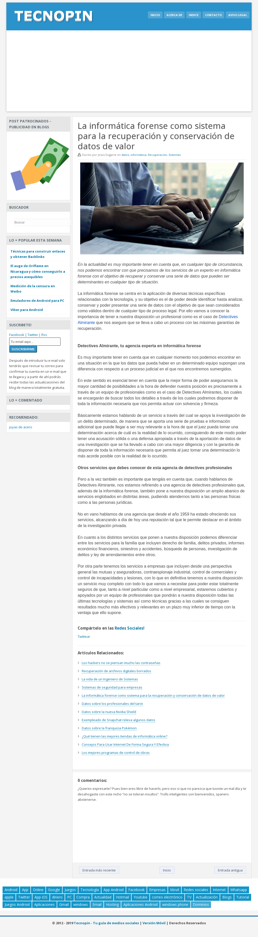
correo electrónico (167, 897)
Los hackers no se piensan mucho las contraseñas (121, 662)
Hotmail (122, 897)
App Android (113, 889)
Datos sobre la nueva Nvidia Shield (109, 711)
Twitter (33, 334)
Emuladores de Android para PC (37, 300)
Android (11, 889)
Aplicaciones (44, 904)
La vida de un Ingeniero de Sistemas (110, 679)
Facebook (16, 334)
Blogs (227, 897)
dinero (57, 897)
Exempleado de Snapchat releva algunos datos (118, 720)
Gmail (64, 904)
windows (80, 904)
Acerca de (174, 15)
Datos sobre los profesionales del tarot (112, 703)
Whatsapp (238, 889)
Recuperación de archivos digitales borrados (116, 671)
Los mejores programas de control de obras (116, 752)
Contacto (213, 15)
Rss (44, 334)
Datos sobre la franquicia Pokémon (109, 728)
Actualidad (102, 897)
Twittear (84, 636)
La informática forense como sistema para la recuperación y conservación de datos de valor (153, 695)
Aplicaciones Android (140, 904)
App (25, 889)
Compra (83, 897)
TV (189, 897)
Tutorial (242, 897)
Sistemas (175, 155)
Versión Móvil (154, 923)
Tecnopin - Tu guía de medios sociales (106, 923)
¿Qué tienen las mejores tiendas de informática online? (124, 736)
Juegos (70, 889)
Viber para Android (26, 309)
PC (69, 897)
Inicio (155, 15)
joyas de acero (20, 427)
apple (9, 897)
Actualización (207, 897)
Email (96, 904)
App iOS (41, 897)
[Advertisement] (129, 71)
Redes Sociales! (129, 628)
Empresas (157, 889)
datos (125, 155)
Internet (219, 889)
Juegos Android (17, 904)
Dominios (201, 904)
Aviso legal (237, 15)
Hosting (112, 904)
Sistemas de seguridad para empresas (112, 687)
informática (138, 155)
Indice (193, 15)
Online (38, 889)
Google (54, 889)
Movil (174, 889)
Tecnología (89, 889)
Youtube (140, 897)
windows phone (175, 904)
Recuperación (157, 155)
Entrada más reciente (99, 870)
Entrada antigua (230, 870)
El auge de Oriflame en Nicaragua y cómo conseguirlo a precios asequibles (37, 271)
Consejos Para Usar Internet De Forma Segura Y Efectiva (125, 744)
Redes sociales (196, 889)
